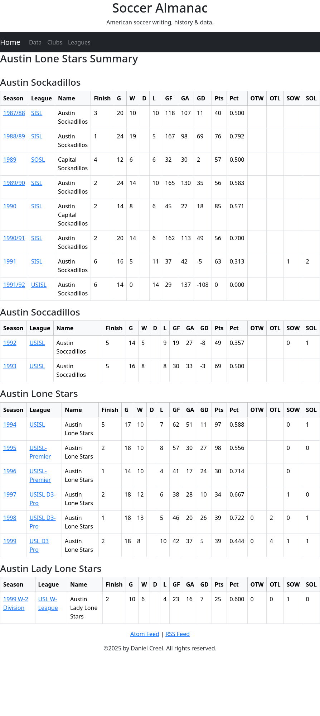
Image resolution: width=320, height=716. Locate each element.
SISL (36, 113)
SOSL (38, 159)
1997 (9, 494)
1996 (9, 471)
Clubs (54, 42)
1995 (9, 448)
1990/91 (14, 238)
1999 (9, 541)
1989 (9, 159)
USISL (39, 285)
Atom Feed (144, 634)
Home (10, 42)
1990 (9, 206)
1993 (9, 366)
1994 (9, 424)
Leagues (79, 42)
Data (35, 42)
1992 (9, 343)
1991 (9, 261)
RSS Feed (177, 634)
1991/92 (14, 285)
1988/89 (14, 136)
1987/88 (14, 113)
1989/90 (14, 183)
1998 (9, 518)
